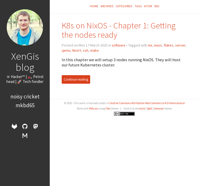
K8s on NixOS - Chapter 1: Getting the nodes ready (119, 30)
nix (150, 45)
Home (94, 6)
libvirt (76, 50)
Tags (138, 6)
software (118, 45)
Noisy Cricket (25, 96)
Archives (107, 6)
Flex (107, 108)
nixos (158, 45)
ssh (85, 50)
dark (142, 108)
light (149, 108)
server (180, 45)
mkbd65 (25, 105)
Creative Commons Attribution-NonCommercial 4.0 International (146, 103)
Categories (124, 6)
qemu (66, 50)
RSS (156, 6)
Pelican (93, 108)
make (94, 50)
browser (159, 108)
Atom (148, 6)
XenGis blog (25, 62)
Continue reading (76, 79)
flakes (168, 45)
